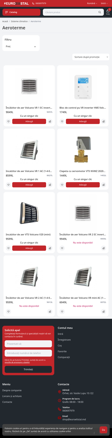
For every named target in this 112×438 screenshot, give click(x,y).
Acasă (5, 21)
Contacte (7, 402)
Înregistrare (64, 339)
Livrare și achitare (12, 396)
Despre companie (12, 390)
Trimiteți (28, 369)
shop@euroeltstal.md (74, 419)
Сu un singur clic (29, 115)
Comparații (64, 357)
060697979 (68, 410)
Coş (60, 345)
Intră (60, 334)
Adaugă (29, 121)
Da (103, 429)
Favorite (62, 351)
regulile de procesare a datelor (17, 362)
